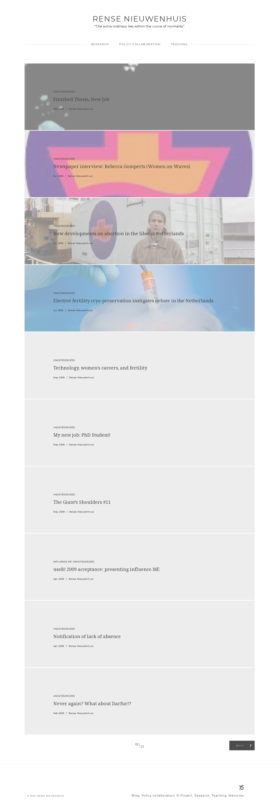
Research (100, 44)
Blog (146, 795)
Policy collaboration (139, 44)
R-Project (190, 795)
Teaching (179, 44)
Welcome (237, 795)
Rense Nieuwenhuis (139, 18)
